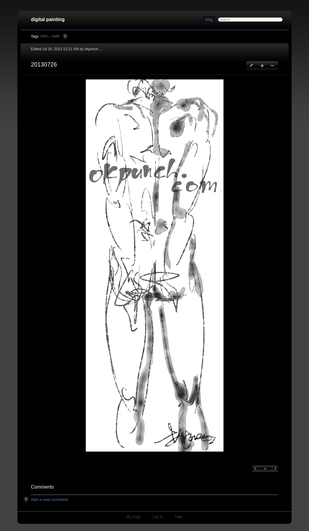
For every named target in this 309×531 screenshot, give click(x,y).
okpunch (91, 49)
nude (56, 36)
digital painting (47, 19)
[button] (155, 265)
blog (209, 19)
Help (178, 517)
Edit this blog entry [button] (252, 65)
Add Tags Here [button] (65, 36)
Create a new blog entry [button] (262, 65)
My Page (133, 517)
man (44, 36)
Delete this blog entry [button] (272, 65)
